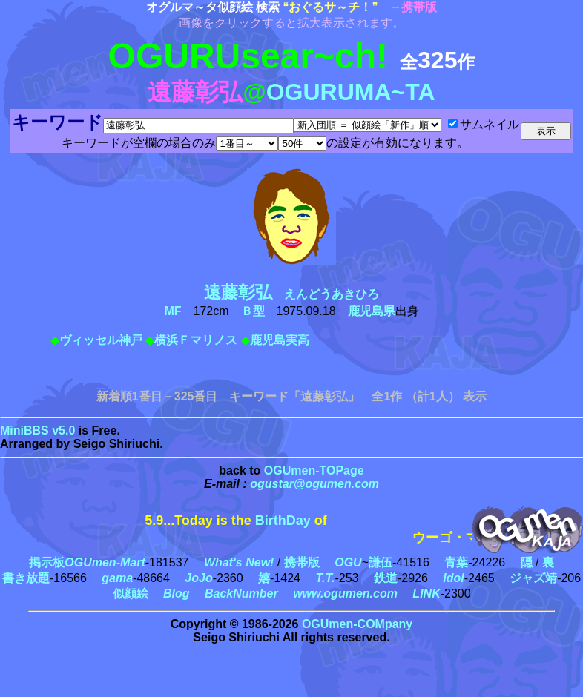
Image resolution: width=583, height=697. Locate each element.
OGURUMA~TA (350, 92)
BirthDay (283, 520)
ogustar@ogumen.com (314, 484)
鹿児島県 (371, 311)
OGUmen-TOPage (314, 470)
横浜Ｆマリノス (195, 340)
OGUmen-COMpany (357, 624)
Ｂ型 (253, 311)
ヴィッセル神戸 (100, 340)
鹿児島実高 (279, 340)
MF (172, 311)
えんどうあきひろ (297, 294)
